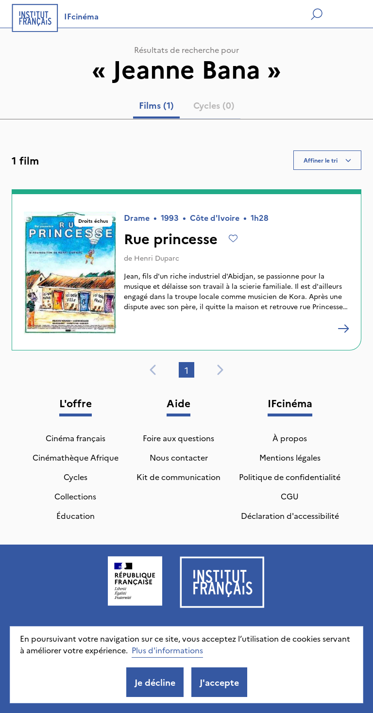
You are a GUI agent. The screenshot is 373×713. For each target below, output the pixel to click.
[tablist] (186, 107)
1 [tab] (186, 370)
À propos (289, 437)
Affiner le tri (327, 160)
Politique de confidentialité (289, 476)
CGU (290, 496)
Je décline (155, 682)
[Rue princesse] (343, 328)
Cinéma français (75, 437)
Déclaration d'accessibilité (290, 515)
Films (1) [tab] (156, 105)
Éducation (75, 515)
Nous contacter (179, 457)
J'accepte (219, 682)
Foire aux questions (178, 437)
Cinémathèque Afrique (76, 457)
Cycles (75, 476)
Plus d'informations (167, 650)
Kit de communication (178, 476)
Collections (75, 496)
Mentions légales (290, 457)
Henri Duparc (156, 258)
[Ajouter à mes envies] (233, 238)
